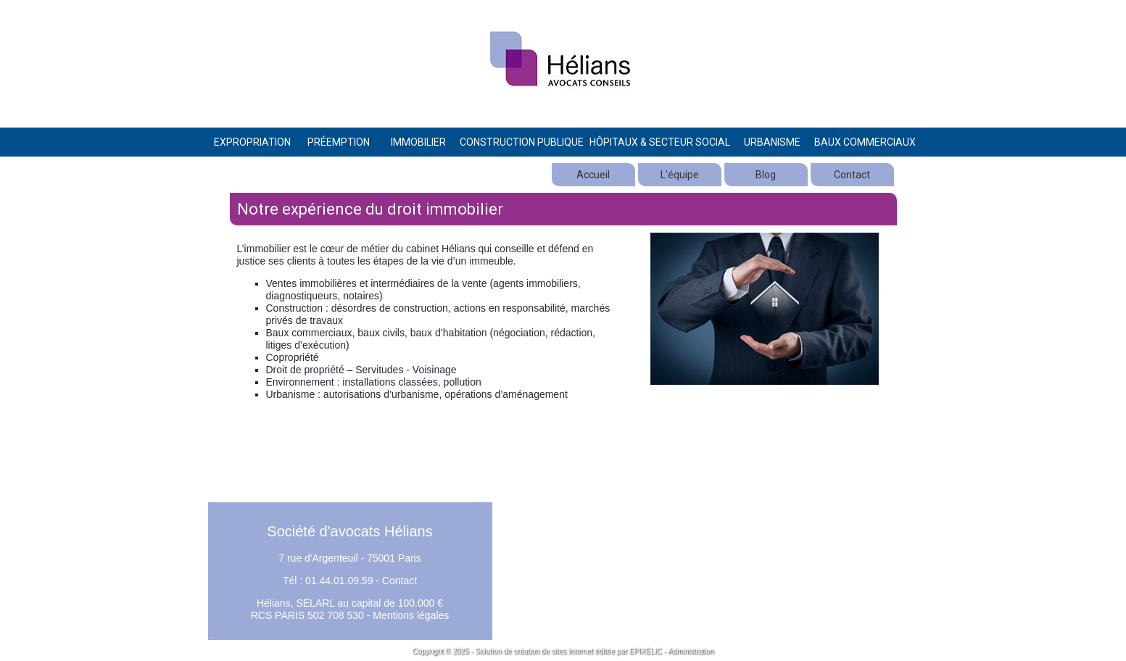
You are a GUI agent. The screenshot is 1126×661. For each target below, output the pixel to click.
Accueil (593, 174)
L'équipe (680, 174)
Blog (766, 174)
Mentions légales (411, 615)
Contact (852, 174)
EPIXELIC (645, 651)
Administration (690, 651)
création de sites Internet (553, 651)
